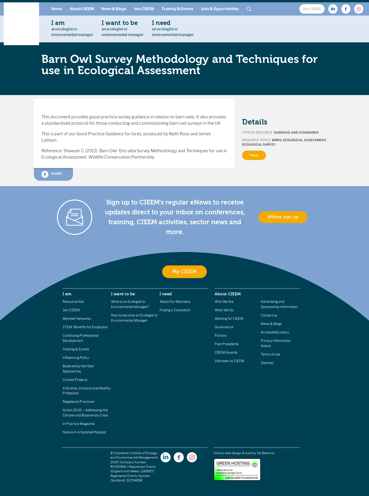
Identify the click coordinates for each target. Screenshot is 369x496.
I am (67, 294)
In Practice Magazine (79, 424)
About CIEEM (82, 9)
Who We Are (224, 302)
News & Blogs (113, 9)
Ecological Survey (259, 144)
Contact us (269, 315)
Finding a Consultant (175, 310)
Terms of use (270, 354)
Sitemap (267, 363)
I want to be (123, 294)
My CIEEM (312, 9)
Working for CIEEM (229, 318)
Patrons (221, 335)
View (254, 155)
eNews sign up (283, 217)
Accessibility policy (275, 332)
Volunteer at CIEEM (229, 361)
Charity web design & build (233, 453)
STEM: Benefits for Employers (85, 327)
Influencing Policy (76, 358)
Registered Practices (78, 402)
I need (166, 294)
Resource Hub (73, 302)
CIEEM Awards (226, 352)
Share (51, 174)
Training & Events (177, 9)
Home (56, 9)
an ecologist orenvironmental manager (72, 28)
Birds (277, 140)
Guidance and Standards (296, 132)
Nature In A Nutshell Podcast (84, 432)
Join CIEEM (144, 9)
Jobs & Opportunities (220, 9)
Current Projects (75, 380)
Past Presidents (227, 344)
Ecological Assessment (304, 140)
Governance (224, 327)
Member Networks (77, 318)
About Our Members (175, 302)
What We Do (224, 310)
